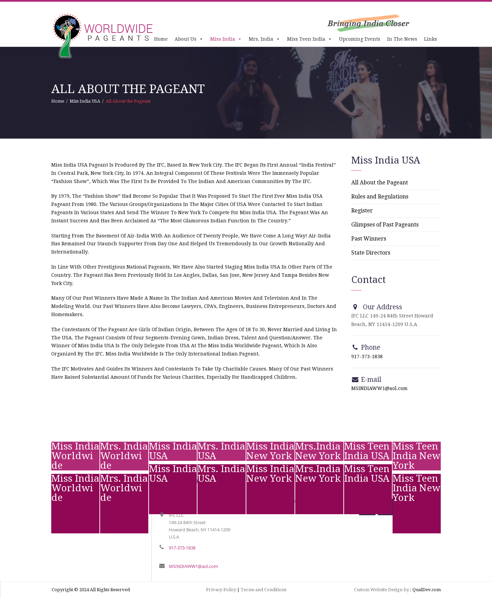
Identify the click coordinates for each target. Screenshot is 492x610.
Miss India (226, 39)
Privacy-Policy (221, 589)
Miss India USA (85, 101)
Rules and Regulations (379, 196)
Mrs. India (264, 39)
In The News (402, 39)
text (105, 509)
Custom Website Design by (381, 589)
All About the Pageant (379, 182)
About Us (189, 39)
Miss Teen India (309, 39)
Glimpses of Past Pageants (385, 224)
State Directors (370, 252)
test (55, 509)
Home (161, 39)
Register (362, 210)
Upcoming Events (359, 39)
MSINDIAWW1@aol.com (379, 388)
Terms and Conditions (263, 589)
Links (430, 39)
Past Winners (368, 238)
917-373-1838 (367, 356)
